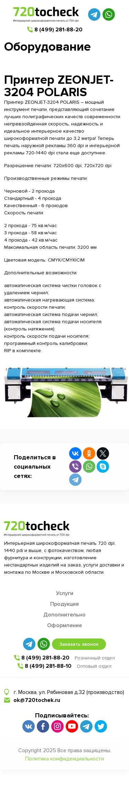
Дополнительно (64, 614)
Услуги (64, 593)
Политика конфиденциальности (64, 758)
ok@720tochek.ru (36, 700)
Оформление (64, 625)
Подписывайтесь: (62, 715)
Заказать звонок (79, 644)
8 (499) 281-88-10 (48, 666)
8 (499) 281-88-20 (58, 29)
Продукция (64, 604)
